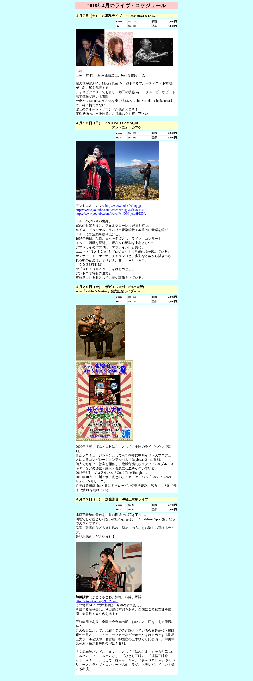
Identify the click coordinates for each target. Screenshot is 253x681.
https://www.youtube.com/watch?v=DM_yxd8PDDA (111, 213)
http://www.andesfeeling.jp (123, 205)
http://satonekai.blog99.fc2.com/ (97, 601)
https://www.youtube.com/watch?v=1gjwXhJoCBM (110, 210)
